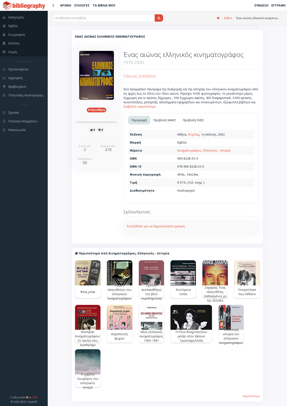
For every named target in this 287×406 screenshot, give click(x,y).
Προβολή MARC (164, 120)
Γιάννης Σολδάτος (139, 76)
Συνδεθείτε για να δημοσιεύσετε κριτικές (156, 226)
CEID (35, 397)
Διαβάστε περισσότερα (139, 106)
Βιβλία (228, 18)
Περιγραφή (139, 120)
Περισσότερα (251, 396)
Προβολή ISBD (193, 120)
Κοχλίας (193, 134)
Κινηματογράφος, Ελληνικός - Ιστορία (203, 150)
